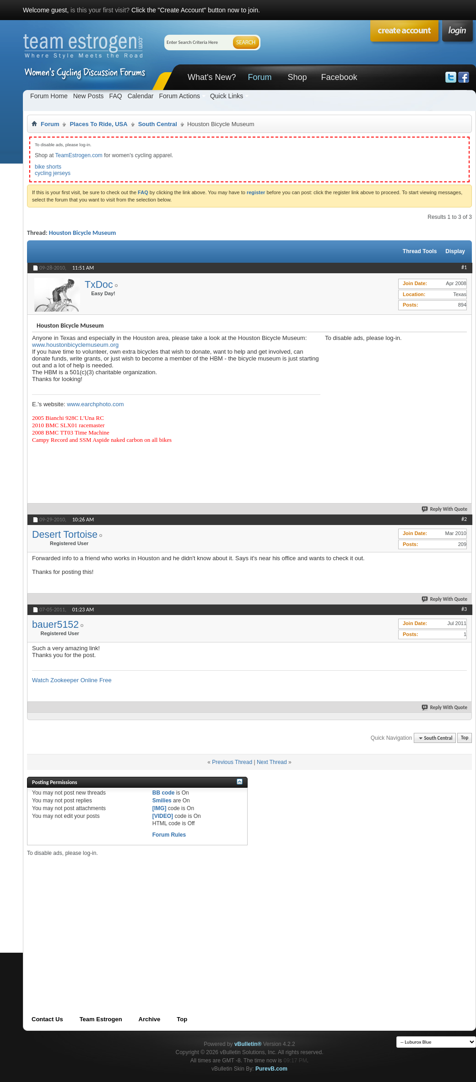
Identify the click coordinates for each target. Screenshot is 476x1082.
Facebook (339, 77)
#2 (464, 519)
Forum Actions (179, 96)
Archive (150, 1019)
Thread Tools (420, 251)
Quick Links (226, 96)
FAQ (115, 96)
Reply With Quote (444, 509)
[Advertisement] (183, 921)
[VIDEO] (162, 816)
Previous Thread (232, 762)
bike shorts (48, 167)
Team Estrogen (101, 1019)
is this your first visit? (100, 10)
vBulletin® (248, 1044)
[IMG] (159, 808)
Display (455, 251)
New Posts (88, 96)
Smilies (162, 800)
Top (464, 738)
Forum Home (49, 96)
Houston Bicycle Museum (82, 233)
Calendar (141, 96)
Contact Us (47, 1019)
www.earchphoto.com (95, 404)
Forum (259, 77)
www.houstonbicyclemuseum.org (75, 344)
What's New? (212, 77)
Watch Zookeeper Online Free (72, 680)
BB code (163, 793)
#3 (464, 609)
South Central (157, 124)
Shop (297, 77)
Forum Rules (169, 835)
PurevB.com (271, 1069)
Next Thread (272, 762)
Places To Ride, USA (98, 124)
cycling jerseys (52, 173)
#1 (464, 267)
